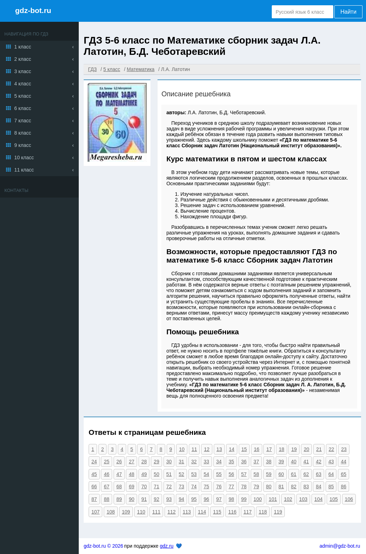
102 (288, 499)
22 (331, 449)
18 (281, 449)
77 (231, 486)
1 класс (22, 47)
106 (349, 499)
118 (263, 512)
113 (187, 512)
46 (106, 474)
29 (156, 461)
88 (106, 499)
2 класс (22, 59)
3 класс (22, 71)
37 (256, 461)
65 (343, 474)
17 (269, 449)
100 (257, 499)
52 (181, 474)
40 (294, 461)
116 (232, 512)
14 (232, 449)
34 (219, 461)
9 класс (22, 145)
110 (141, 512)
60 (281, 474)
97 (219, 499)
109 (126, 512)
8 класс (22, 133)
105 (333, 499)
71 (156, 486)
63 (318, 474)
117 (248, 512)
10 (182, 449)
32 (194, 461)
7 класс (22, 120)
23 (344, 449)
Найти (348, 12)
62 (306, 474)
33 (206, 461)
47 (119, 474)
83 (306, 486)
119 (278, 512)
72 (169, 486)
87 (94, 499)
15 (244, 449)
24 (94, 461)
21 (319, 449)
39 (281, 461)
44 (343, 461)
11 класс (24, 170)
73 (181, 486)
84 (318, 486)
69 (131, 486)
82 (294, 486)
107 (95, 512)
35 (231, 461)
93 (169, 499)
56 (231, 474)
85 (331, 486)
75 (206, 486)
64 (331, 474)
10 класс (24, 157)
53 (194, 474)
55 (219, 474)
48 (131, 474)
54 (206, 474)
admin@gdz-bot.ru (340, 546)
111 (156, 512)
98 (231, 499)
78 (244, 486)
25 (106, 461)
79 (256, 486)
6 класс (22, 108)
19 (294, 449)
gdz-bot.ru (33, 10)
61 (294, 474)
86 (343, 486)
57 (244, 474)
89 (119, 499)
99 (244, 499)
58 (256, 474)
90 (131, 499)
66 (94, 486)
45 (94, 474)
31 (181, 461)
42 (318, 461)
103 (303, 499)
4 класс (22, 83)
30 (169, 461)
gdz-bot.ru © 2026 (103, 546)
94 (181, 499)
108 (111, 512)
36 (244, 461)
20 (306, 449)
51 (169, 474)
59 (269, 474)
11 (194, 449)
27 (131, 461)
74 (194, 486)
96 (206, 499)
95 (194, 499)
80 (269, 486)
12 (207, 449)
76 (219, 486)
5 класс (22, 96)
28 (144, 461)
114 (202, 512)
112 (171, 512)
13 (219, 449)
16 (256, 449)
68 (119, 486)
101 (273, 499)
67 (106, 486)
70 (144, 486)
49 (144, 474)
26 (119, 461)
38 (269, 461)
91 (144, 499)
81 (281, 486)
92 (156, 499)
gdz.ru (166, 546)
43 (331, 461)
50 (156, 474)
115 (217, 512)
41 (306, 461)
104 (318, 499)
